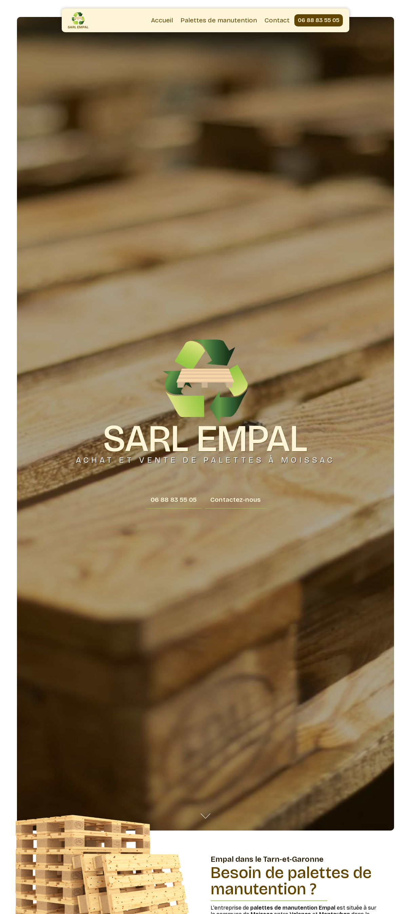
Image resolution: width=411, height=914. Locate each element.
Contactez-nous (235, 499)
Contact (277, 20)
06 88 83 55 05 (318, 20)
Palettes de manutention (218, 20)
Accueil (162, 20)
